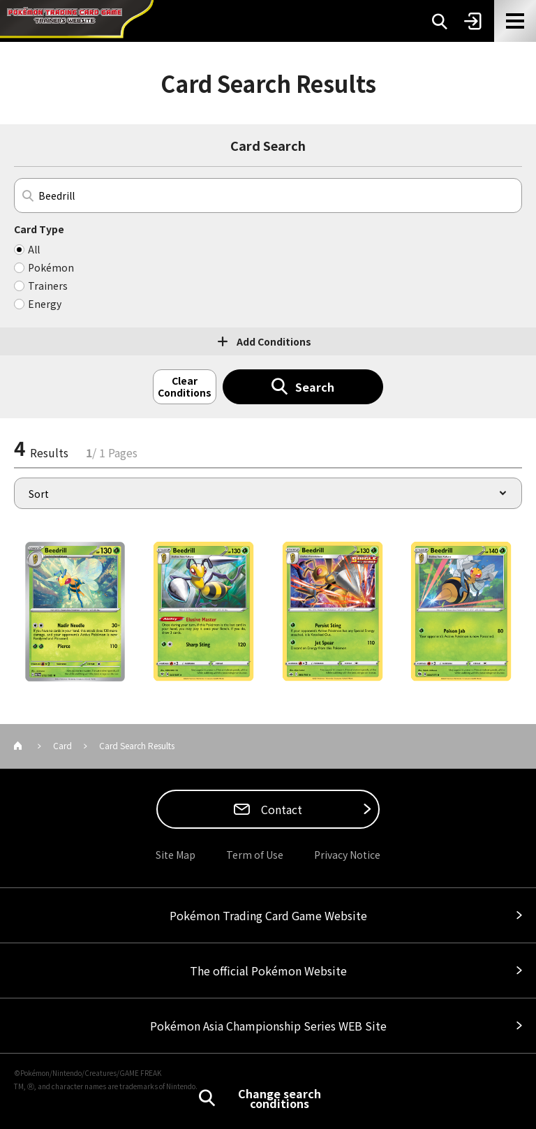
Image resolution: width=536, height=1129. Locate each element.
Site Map (175, 855)
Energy (44, 304)
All (34, 249)
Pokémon (51, 267)
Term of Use (254, 855)
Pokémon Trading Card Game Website (268, 915)
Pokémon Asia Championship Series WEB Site (268, 1025)
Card (62, 745)
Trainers (48, 286)
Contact (280, 809)
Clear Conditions (184, 386)
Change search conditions (279, 1098)
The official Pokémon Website (268, 970)
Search (314, 386)
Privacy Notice (347, 855)
